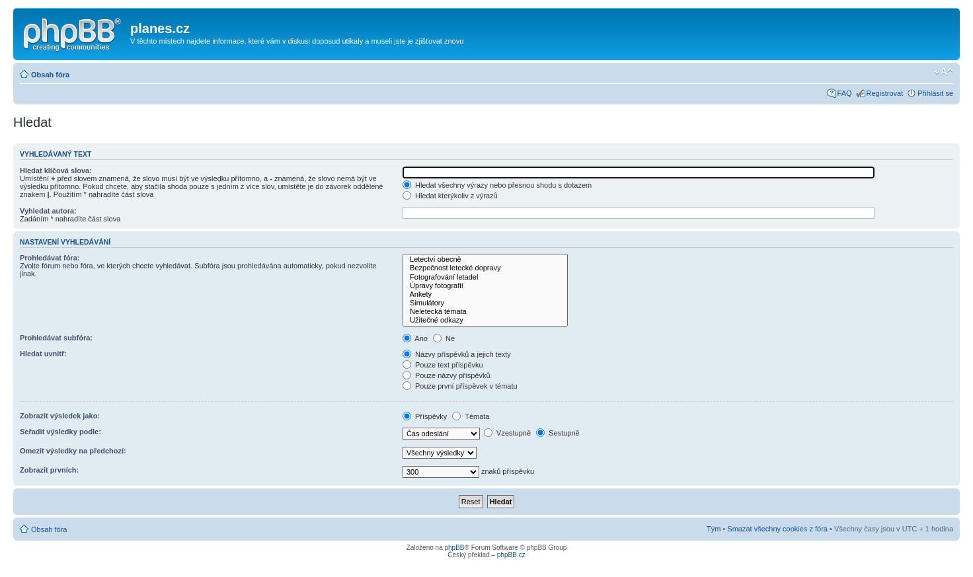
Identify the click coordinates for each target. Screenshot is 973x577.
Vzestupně (507, 433)
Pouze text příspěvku (443, 365)
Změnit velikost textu (943, 72)
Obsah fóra (50, 75)
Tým (713, 529)
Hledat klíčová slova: (56, 170)
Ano (415, 338)
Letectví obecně (485, 259)
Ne (444, 338)
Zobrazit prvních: (49, 470)
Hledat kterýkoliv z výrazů (450, 196)
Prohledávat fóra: (49, 258)
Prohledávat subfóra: (56, 338)
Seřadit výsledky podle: (60, 432)
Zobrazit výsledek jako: (60, 416)
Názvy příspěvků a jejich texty (457, 354)
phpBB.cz (511, 554)
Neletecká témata (485, 311)
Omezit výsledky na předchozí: (73, 451)
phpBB (454, 547)
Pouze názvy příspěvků (446, 375)
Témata (470, 416)
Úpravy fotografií (485, 286)
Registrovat (885, 93)
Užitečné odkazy (485, 320)
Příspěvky (425, 416)
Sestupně (558, 433)
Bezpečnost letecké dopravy (485, 268)
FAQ (844, 93)
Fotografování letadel (485, 277)
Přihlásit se (935, 93)
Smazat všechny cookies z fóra (777, 529)
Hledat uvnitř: (43, 354)
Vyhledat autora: (48, 211)
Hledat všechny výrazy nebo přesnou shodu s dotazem (497, 185)
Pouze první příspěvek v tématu (460, 386)
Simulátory (485, 303)
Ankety (485, 294)
